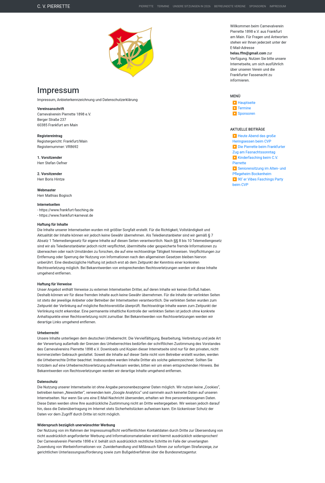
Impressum (277, 6)
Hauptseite (246, 103)
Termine (163, 6)
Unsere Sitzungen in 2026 (192, 6)
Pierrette (146, 6)
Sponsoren (257, 6)
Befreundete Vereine (230, 6)
